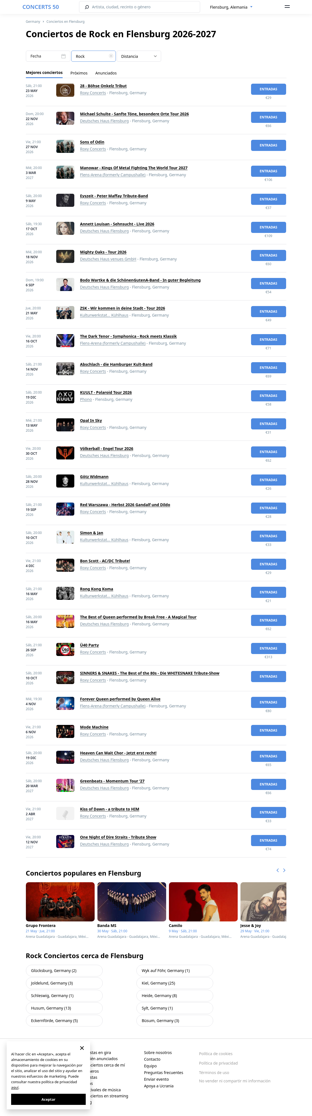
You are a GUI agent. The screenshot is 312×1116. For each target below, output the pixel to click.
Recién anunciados (100, 1058)
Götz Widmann (94, 476)
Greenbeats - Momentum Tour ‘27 (112, 781)
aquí (14, 1087)
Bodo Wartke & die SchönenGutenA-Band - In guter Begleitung (140, 280)
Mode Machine (94, 727)
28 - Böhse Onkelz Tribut (103, 85)
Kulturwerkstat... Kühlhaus (104, 315)
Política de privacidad (218, 1063)
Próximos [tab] (78, 73)
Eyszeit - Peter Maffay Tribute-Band (114, 195)
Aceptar (48, 1099)
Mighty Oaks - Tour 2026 (103, 252)
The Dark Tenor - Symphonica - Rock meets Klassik (128, 336)
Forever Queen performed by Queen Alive (120, 699)
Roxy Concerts (93, 92)
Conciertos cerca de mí (104, 1065)
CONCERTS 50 (41, 7)
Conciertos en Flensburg (65, 21)
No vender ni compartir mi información (235, 1080)
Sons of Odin (92, 142)
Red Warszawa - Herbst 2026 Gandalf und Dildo (125, 504)
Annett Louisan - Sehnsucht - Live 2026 (117, 224)
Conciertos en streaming (105, 1095)
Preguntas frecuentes (163, 1072)
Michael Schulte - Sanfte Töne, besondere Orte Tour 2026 (134, 113)
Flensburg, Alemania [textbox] (229, 7)
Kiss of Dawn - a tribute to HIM (109, 809)
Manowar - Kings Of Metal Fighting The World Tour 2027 (134, 167)
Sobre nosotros (158, 1052)
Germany (33, 21)
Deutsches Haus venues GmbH (108, 259)
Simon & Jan (91, 532)
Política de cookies (216, 1053)
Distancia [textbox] (129, 56)
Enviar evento (156, 1079)
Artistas (90, 1077)
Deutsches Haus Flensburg (104, 120)
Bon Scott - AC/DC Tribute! (105, 560)
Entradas (268, 89)
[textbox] (94, 56)
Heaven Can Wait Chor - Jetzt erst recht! (118, 752)
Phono (86, 399)
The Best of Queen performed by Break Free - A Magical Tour (138, 617)
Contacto (152, 1059)
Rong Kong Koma (96, 588)
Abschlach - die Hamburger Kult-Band (116, 364)
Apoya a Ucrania (158, 1085)
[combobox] (231, 7)
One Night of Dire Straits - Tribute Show (118, 837)
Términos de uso (214, 1072)
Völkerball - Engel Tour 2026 (106, 448)
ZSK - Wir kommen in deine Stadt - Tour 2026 (122, 308)
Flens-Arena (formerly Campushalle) (113, 174)
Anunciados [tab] (106, 73)
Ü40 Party (89, 645)
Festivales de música (102, 1089)
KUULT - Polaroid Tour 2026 (106, 392)
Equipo (150, 1065)
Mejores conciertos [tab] (44, 72)
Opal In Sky (91, 420)
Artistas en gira (97, 1052)
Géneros (91, 1071)
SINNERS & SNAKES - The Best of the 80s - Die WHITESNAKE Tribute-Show (150, 673)
